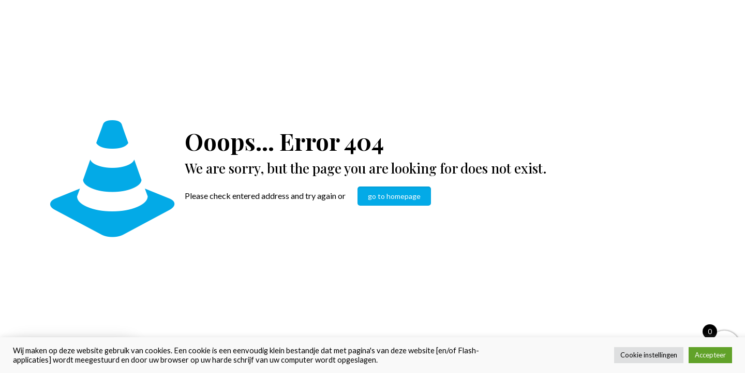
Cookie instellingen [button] (648, 355)
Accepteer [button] (710, 355)
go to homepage (394, 196)
